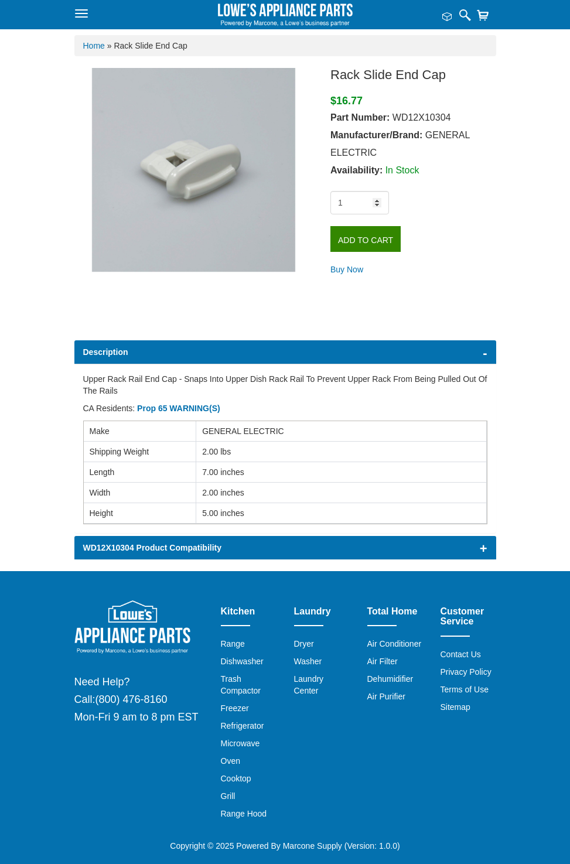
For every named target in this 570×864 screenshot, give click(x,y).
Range (233, 643)
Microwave (240, 743)
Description (105, 352)
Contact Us (461, 654)
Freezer (235, 708)
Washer (308, 661)
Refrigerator (242, 725)
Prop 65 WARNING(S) (178, 408)
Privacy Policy (466, 672)
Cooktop (236, 778)
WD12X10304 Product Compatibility (152, 547)
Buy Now (346, 269)
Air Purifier (386, 696)
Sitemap (455, 707)
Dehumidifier (390, 679)
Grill (228, 796)
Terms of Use (465, 689)
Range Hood (244, 813)
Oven (230, 761)
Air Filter (382, 661)
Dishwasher (242, 661)
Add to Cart (365, 240)
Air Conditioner (394, 643)
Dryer (304, 643)
